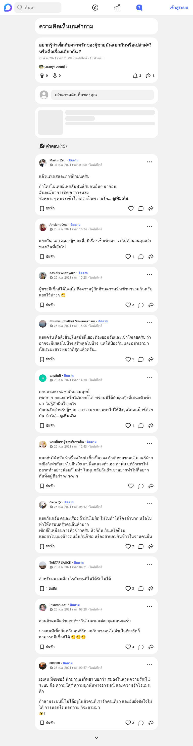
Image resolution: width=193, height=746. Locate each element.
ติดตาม (73, 160)
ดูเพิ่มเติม (120, 198)
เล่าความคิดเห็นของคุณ (76, 95)
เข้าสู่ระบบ (179, 7)
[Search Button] (19, 7)
